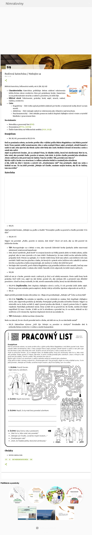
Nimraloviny (14, 3)
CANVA (27, 127)
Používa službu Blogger (46, 528)
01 (6, 459)
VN (31, 459)
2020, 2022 (46, 129)
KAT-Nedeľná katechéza (20, 459)
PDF (31, 124)
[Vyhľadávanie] (26, 3)
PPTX (21, 127)
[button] (6, 80)
